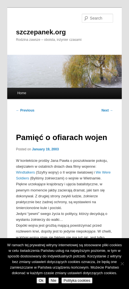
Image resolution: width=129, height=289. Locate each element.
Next (107, 110)
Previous (25, 110)
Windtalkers (25, 172)
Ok (41, 280)
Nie (53, 280)
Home (21, 93)
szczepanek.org (41, 32)
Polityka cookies (77, 280)
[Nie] (122, 263)
